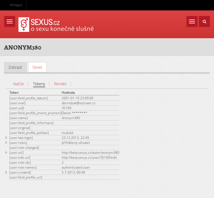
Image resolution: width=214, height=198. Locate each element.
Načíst (18, 83)
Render (60, 83)
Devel (39, 67)
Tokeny (39, 83)
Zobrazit (15, 67)
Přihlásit (16, 5)
